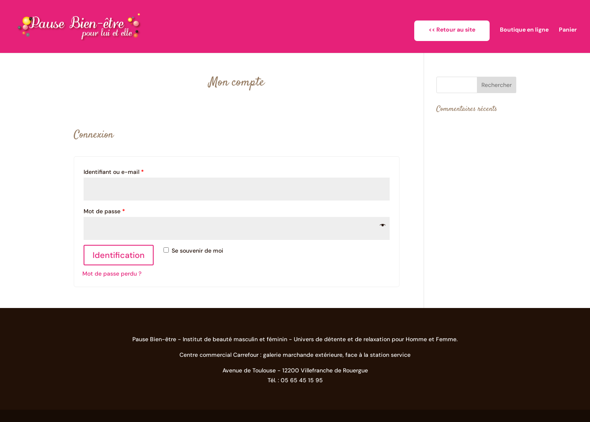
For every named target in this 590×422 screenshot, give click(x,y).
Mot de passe (104, 211)
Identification (119, 255)
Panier (568, 30)
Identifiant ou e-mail (114, 172)
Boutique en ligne (524, 30)
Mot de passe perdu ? (111, 273)
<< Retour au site (452, 29)
